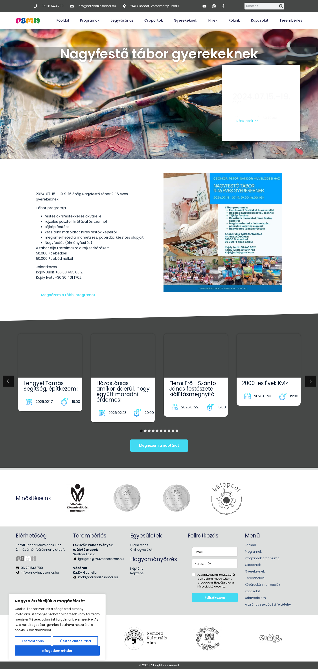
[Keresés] (281, 6)
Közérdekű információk (262, 584)
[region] (57, 627)
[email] (215, 552)
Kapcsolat (259, 20)
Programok (89, 20)
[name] (215, 563)
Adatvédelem (255, 598)
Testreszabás (33, 641)
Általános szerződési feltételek (268, 604)
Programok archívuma (262, 558)
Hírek (212, 20)
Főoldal (62, 20)
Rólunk (234, 20)
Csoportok (153, 20)
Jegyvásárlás (121, 20)
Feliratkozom (215, 597)
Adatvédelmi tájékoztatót (217, 574)
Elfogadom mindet (57, 651)
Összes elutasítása (75, 641)
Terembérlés (290, 20)
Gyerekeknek (185, 20)
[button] (8, 381)
